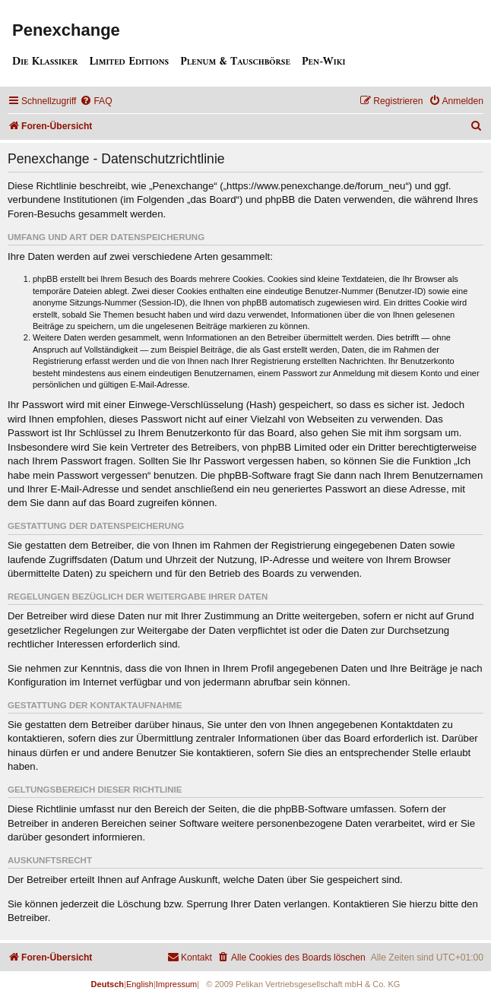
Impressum (176, 984)
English (140, 984)
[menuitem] (96, 101)
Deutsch (107, 984)
